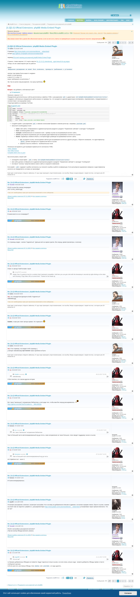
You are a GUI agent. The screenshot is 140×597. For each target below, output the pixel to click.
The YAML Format (13, 150)
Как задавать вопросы (40, 196)
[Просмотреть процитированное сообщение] (26, 374)
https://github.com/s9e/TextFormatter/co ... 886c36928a (24, 404)
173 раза (123, 442)
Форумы (80, 20)
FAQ (122, 20)
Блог (128, 20)
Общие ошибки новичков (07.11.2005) (19, 196)
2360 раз (123, 203)
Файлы (88, 20)
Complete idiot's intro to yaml (16, 153)
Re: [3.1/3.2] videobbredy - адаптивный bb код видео (53, 61)
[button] (109, 42)
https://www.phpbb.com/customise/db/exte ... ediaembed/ (31, 51)
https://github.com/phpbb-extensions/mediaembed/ (27, 53)
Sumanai (17, 454)
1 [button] (115, 43)
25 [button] (130, 43)
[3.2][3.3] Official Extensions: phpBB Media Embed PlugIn (33, 28)
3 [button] (120, 43)
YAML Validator (12, 148)
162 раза (123, 202)
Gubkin (17, 374)
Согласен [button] (128, 593)
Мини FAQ (11, 198)
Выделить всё (15, 106)
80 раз (123, 518)
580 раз (123, 230)
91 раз (123, 64)
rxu (16, 430)
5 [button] (125, 43)
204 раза (123, 63)
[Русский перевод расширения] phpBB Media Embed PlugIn (32, 57)
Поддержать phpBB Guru (53, 178)
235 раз (123, 440)
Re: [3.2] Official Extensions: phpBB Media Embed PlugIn (29, 182)
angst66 (17, 557)
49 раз (123, 517)
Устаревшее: (16, 92)
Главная (71, 20)
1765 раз (123, 231)
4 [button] (122, 43)
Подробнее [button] (66, 593)
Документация (112, 20)
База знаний (98, 20)
